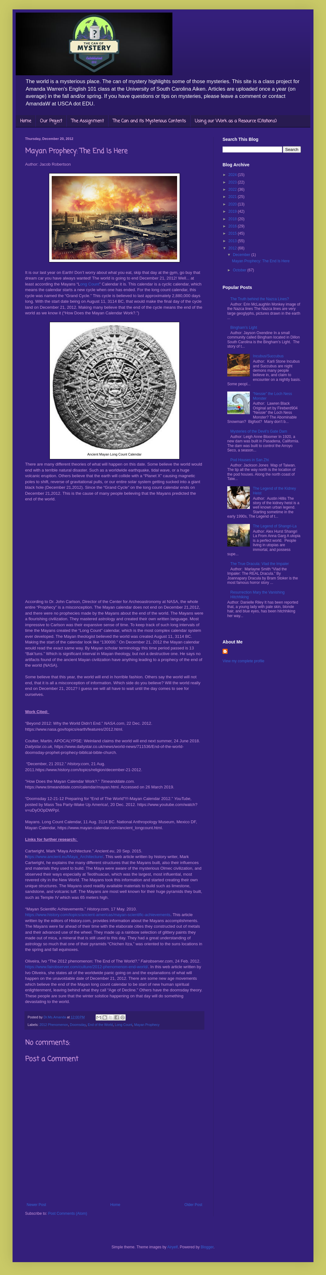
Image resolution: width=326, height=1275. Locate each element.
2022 (233, 189)
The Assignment (87, 121)
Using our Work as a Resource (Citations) (236, 121)
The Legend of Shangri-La (275, 526)
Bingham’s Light (243, 327)
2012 (233, 248)
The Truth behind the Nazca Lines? (259, 299)
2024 (233, 175)
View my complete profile (243, 661)
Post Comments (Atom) (67, 1213)
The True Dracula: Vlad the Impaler (259, 564)
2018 (233, 219)
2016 (233, 226)
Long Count (123, 1025)
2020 (233, 204)
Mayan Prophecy (147, 1025)
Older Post (193, 1205)
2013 (233, 241)
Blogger (207, 1247)
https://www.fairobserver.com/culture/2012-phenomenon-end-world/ (86, 966)
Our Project (51, 121)
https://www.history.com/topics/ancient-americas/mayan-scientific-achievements (98, 914)
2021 (233, 197)
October (240, 270)
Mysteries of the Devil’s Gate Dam (258, 431)
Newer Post (36, 1205)
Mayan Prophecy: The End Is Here (261, 261)
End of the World (100, 1025)
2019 (233, 211)
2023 (233, 182)
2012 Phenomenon (53, 1025)
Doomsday (78, 1025)
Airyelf (172, 1247)
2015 (233, 233)
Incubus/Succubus (268, 356)
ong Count (89, 284)
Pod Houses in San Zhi (249, 460)
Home (25, 121)
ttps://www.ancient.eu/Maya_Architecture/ (65, 856)
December (242, 255)
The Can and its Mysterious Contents (149, 121)
